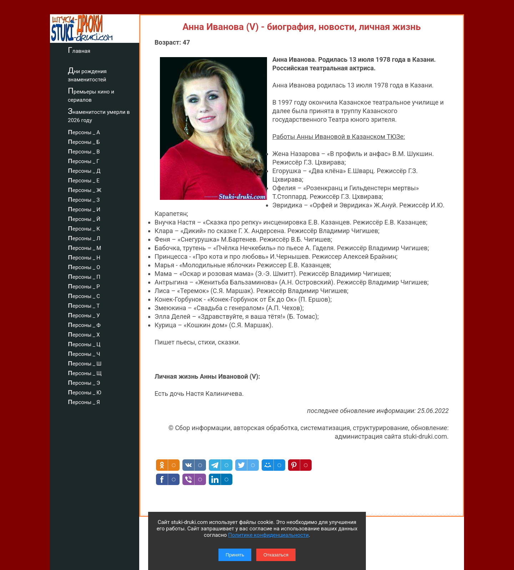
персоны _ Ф (84, 324)
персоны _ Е (84, 179)
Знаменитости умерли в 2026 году (99, 115)
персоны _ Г (84, 160)
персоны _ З (84, 198)
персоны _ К (84, 227)
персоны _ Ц (84, 343)
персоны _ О (84, 266)
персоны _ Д (84, 170)
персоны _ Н (84, 256)
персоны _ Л (84, 237)
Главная (79, 50)
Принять (235, 555)
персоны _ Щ (85, 372)
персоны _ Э (84, 382)
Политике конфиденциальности (268, 535)
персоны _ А (84, 131)
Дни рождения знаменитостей (87, 74)
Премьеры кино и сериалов (91, 95)
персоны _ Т (84, 304)
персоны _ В (84, 150)
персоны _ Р (84, 285)
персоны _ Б (84, 141)
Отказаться (275, 555)
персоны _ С (84, 295)
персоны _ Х (84, 333)
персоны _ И (84, 208)
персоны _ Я (84, 401)
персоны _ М (84, 247)
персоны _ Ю (84, 391)
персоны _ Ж (84, 189)
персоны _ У (84, 314)
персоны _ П (84, 276)
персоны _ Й (84, 218)
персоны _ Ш (84, 362)
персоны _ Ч (84, 353)
